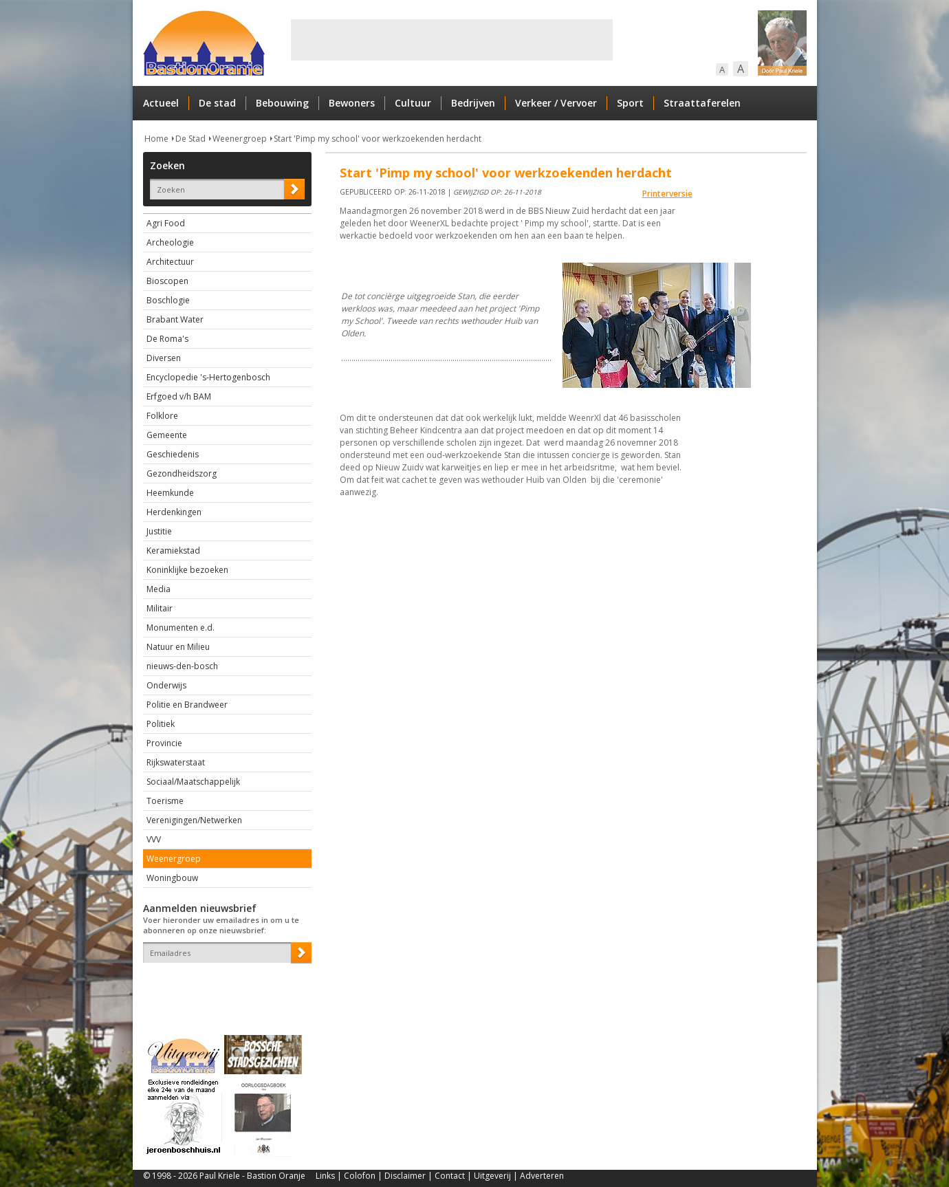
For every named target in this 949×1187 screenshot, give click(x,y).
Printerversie (667, 193)
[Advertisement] (452, 40)
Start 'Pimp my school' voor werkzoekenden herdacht (377, 138)
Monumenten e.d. (180, 627)
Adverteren (542, 1175)
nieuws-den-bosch (182, 666)
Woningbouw (172, 878)
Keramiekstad (173, 550)
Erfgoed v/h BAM (178, 396)
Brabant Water (175, 319)
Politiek (160, 724)
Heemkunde (170, 493)
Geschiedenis (172, 454)
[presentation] (223, 987)
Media (158, 589)
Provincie (164, 743)
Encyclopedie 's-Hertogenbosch (208, 377)
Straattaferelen (702, 102)
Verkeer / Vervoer (556, 102)
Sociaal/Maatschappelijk (193, 781)
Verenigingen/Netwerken (194, 820)
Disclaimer (405, 1175)
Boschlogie (168, 300)
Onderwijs (166, 685)
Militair (159, 608)
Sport (630, 102)
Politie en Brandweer (187, 704)
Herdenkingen (173, 512)
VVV (153, 839)
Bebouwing (282, 102)
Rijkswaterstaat (175, 762)
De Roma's (167, 339)
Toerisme (165, 801)
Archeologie (170, 242)
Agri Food (165, 223)
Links (325, 1175)
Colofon (359, 1175)
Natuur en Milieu (178, 647)
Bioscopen (167, 281)
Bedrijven (473, 102)
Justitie (159, 531)
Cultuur (413, 102)
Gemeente (166, 435)
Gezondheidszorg (181, 473)
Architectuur (170, 262)
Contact (450, 1175)
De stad (217, 102)
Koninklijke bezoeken (187, 570)
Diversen (163, 358)
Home (156, 138)
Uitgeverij (492, 1175)
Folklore (162, 416)
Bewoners (352, 102)
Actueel (161, 102)
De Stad (190, 138)
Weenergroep (239, 138)
